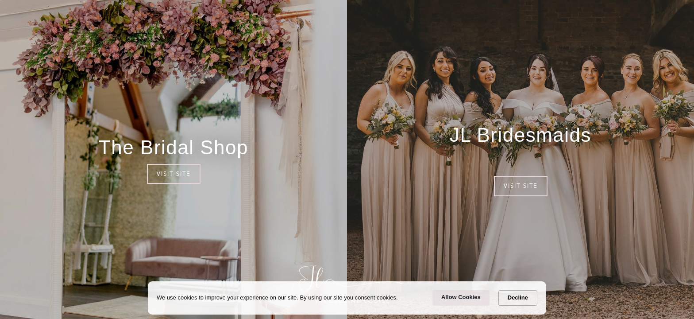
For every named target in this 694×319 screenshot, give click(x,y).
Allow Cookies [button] (461, 297)
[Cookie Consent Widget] (347, 298)
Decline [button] (518, 297)
